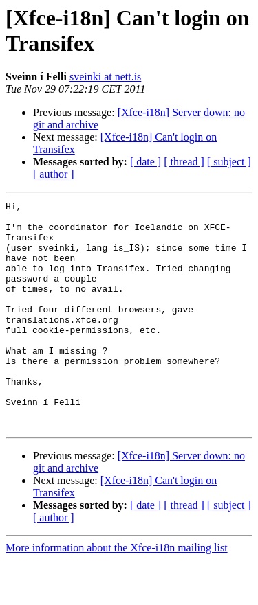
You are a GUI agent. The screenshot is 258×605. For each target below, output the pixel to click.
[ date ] (145, 162)
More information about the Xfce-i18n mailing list (117, 593)
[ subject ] (229, 162)
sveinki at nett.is (105, 76)
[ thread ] (184, 162)
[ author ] (53, 174)
